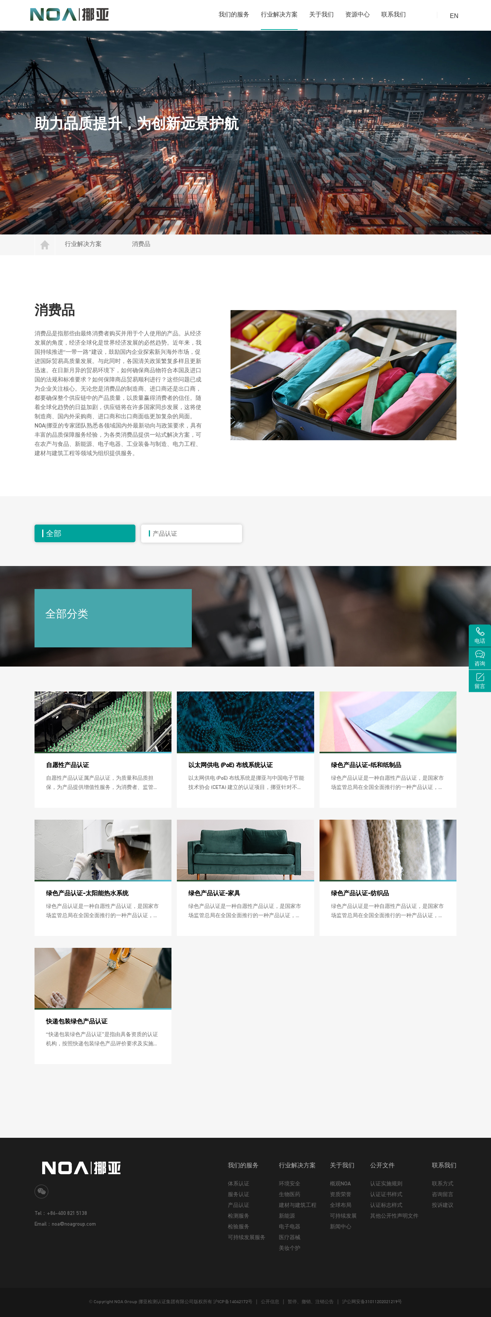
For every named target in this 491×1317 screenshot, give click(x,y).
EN (454, 16)
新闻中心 (340, 1226)
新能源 (287, 1216)
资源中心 (357, 14)
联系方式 (442, 1183)
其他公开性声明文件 (394, 1216)
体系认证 (238, 1183)
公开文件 (382, 1165)
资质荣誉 (340, 1194)
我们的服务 (234, 14)
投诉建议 (442, 1205)
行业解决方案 (279, 14)
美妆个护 (289, 1248)
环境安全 (289, 1183)
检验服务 (238, 1226)
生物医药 (289, 1194)
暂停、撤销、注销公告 (311, 1301)
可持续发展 (343, 1216)
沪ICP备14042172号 (232, 1301)
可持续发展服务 (246, 1237)
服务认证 (238, 1194)
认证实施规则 (386, 1183)
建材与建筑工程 (297, 1205)
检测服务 (238, 1216)
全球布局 (340, 1205)
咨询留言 (442, 1194)
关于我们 (321, 14)
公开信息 (270, 1301)
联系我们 (393, 14)
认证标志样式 (386, 1205)
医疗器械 (289, 1237)
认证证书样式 (386, 1194)
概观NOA (340, 1183)
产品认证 (238, 1205)
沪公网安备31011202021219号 (372, 1301)
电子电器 (289, 1226)
